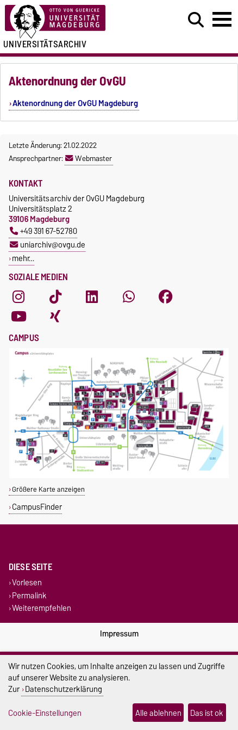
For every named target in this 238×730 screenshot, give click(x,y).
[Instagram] (18, 296)
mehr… (23, 258)
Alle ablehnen (158, 713)
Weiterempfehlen (41, 608)
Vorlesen (27, 583)
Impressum (119, 633)
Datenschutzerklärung (63, 689)
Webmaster (88, 158)
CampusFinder (37, 507)
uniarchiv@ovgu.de (47, 244)
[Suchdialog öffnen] (196, 20)
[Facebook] (166, 296)
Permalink (29, 595)
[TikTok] (55, 296)
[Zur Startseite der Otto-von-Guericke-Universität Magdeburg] (73, 22)
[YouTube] (18, 316)
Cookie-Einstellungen (45, 713)
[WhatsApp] (129, 296)
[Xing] (55, 316)
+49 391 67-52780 (43, 231)
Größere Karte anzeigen (48, 489)
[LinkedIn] (92, 296)
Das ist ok (206, 713)
